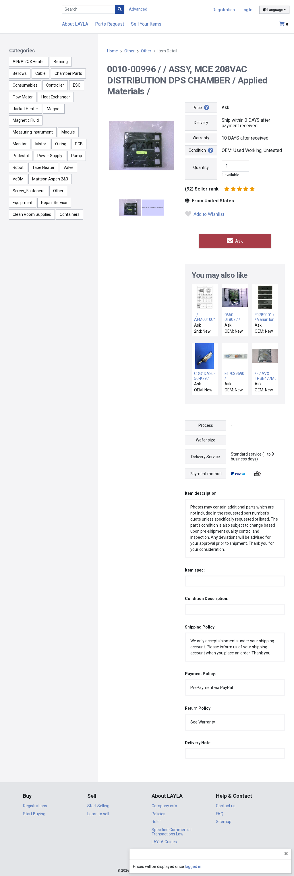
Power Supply (49, 155)
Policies (158, 812)
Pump (76, 155)
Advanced (138, 9)
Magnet (54, 108)
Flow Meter (23, 97)
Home (112, 51)
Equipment (22, 202)
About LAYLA (75, 24)
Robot (18, 167)
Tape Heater (43, 167)
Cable (40, 73)
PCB (79, 144)
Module (68, 132)
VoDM (18, 179)
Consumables (25, 85)
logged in (255, 866)
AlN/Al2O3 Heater (29, 61)
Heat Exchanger (55, 97)
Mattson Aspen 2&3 (50, 179)
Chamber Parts (68, 73)
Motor (40, 144)
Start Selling (98, 805)
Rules (157, 820)
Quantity (201, 167)
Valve (68, 167)
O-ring (60, 144)
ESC (76, 85)
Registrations (35, 805)
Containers (70, 214)
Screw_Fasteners (29, 190)
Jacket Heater (25, 108)
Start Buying (34, 812)
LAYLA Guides (164, 841)
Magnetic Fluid (26, 120)
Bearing (61, 61)
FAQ (219, 812)
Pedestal (21, 155)
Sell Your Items (146, 24)
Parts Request (109, 24)
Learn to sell (98, 812)
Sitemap (223, 820)
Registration (224, 9)
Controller (55, 85)
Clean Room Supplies (32, 214)
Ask (235, 240)
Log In (247, 9)
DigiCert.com (147, 858)
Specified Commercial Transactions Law (172, 830)
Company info (164, 805)
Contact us (225, 805)
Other (58, 190)
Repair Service (54, 202)
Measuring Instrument (33, 132)
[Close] (286, 853)
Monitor (20, 144)
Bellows (20, 73)
